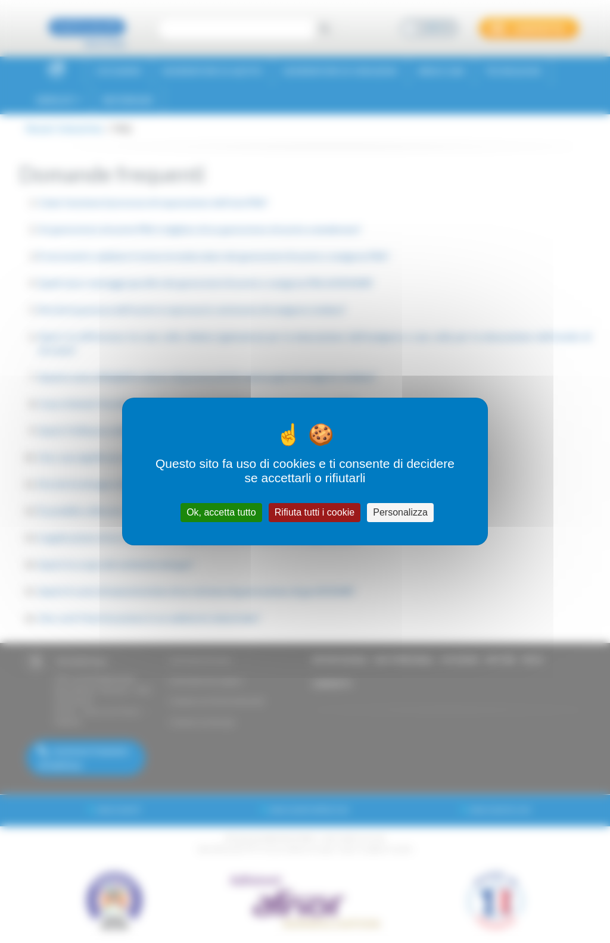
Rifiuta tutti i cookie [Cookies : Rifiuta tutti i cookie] (314, 512)
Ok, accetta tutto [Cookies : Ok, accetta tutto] (221, 512)
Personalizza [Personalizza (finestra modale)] (400, 512)
